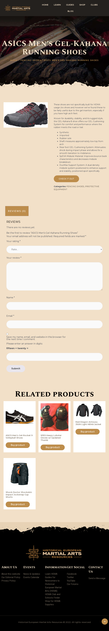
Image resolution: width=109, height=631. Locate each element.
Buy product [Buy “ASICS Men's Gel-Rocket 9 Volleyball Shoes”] (18, 445)
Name (10, 297)
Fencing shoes (31, 60)
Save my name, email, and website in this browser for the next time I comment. (36, 338)
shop (82, 5)
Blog (71, 11)
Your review (13, 258)
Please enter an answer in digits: (24, 344)
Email (10, 316)
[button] (66, 178)
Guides (70, 5)
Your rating (13, 241)
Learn (57, 5)
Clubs (94, 5)
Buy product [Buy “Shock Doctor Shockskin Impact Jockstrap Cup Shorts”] (18, 504)
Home (45, 5)
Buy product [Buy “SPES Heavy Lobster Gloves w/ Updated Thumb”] (53, 447)
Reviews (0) (17, 211)
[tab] (17, 211)
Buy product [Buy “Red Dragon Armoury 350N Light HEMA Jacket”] (87, 431)
